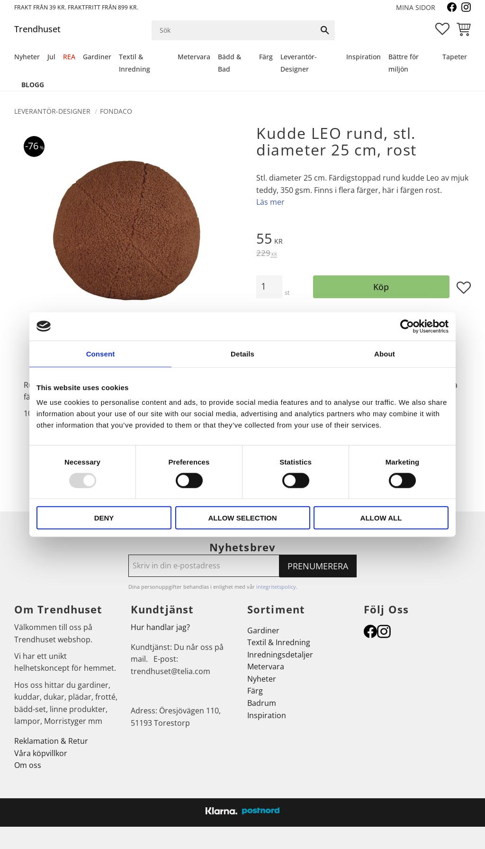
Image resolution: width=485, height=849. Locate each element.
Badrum (261, 703)
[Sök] (324, 30)
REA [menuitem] (69, 56)
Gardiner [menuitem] (97, 56)
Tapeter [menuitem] (454, 56)
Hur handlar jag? (160, 627)
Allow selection (242, 518)
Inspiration (266, 715)
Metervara (265, 666)
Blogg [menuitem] (32, 84)
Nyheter (261, 679)
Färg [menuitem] (266, 56)
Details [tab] (242, 353)
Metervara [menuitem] (194, 56)
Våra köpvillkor (40, 753)
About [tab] (384, 353)
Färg (255, 690)
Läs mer (270, 202)
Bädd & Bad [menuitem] (229, 62)
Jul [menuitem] (51, 56)
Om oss (27, 765)
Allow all (381, 518)
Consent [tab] (100, 353)
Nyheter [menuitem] (27, 56)
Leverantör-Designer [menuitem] (298, 62)
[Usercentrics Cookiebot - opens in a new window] (407, 326)
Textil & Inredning (278, 642)
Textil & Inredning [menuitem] (134, 62)
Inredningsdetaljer (280, 654)
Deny (104, 518)
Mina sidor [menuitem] (415, 7)
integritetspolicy (276, 586)
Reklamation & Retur (51, 741)
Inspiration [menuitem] (363, 56)
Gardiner (263, 630)
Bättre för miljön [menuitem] (403, 62)
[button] (442, 29)
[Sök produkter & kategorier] (234, 30)
